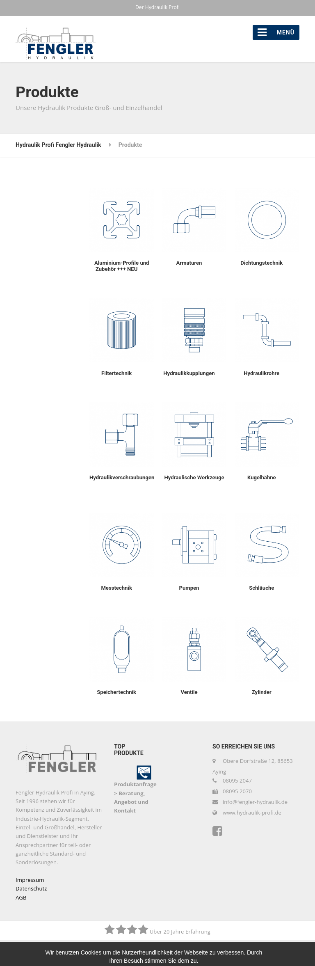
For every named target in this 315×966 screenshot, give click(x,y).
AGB (21, 897)
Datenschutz (31, 888)
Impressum (30, 880)
